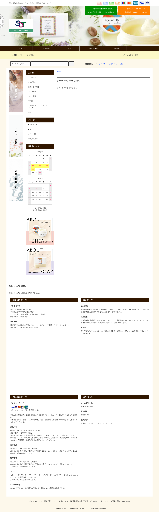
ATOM (128, 501)
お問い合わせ (91, 48)
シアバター (103, 64)
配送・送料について (51, 501)
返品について (63, 501)
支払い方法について (35, 501)
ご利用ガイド (15, 55)
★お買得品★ (33, 139)
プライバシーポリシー (97, 501)
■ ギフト (31, 129)
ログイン (67, 48)
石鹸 (121, 64)
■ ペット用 (32, 134)
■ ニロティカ (32, 125)
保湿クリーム (113, 64)
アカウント (20, 48)
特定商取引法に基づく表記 (79, 501)
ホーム (59, 71)
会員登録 (44, 48)
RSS (123, 501)
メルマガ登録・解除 (130, 55)
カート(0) (114, 48)
